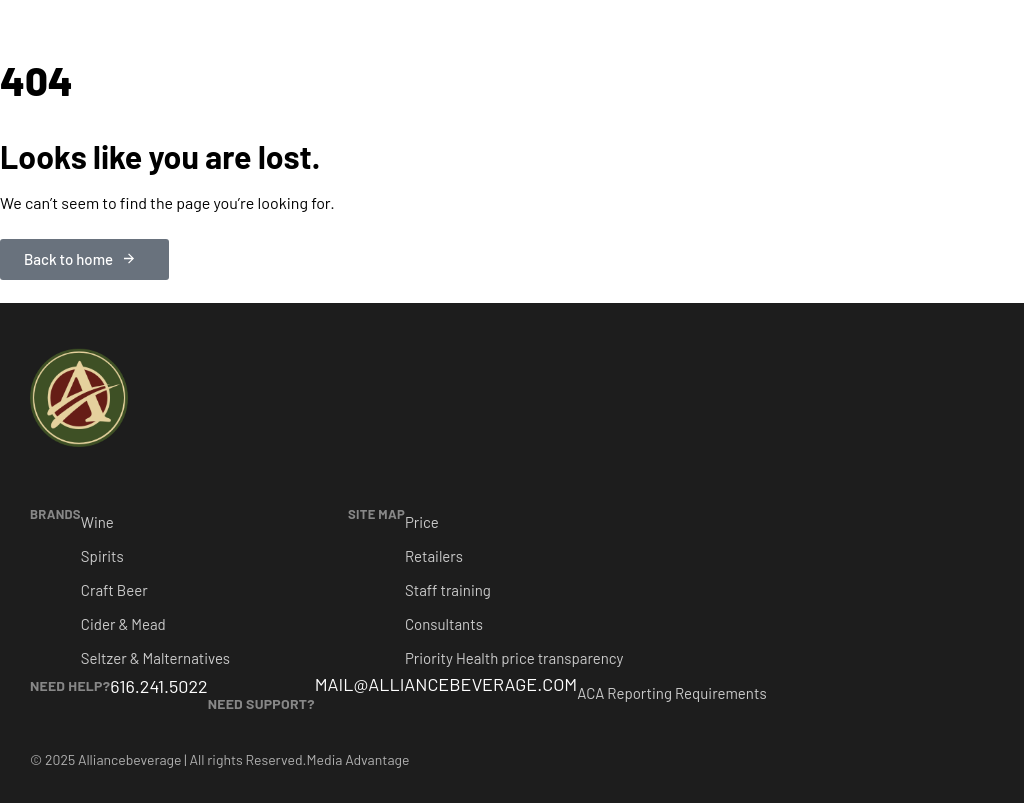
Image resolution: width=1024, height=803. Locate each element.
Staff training (448, 590)
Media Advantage (358, 759)
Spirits (102, 556)
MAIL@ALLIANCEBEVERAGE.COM (446, 684)
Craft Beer (114, 590)
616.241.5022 (158, 686)
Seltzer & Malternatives (155, 658)
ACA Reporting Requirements (671, 693)
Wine (97, 522)
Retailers (434, 556)
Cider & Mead (123, 624)
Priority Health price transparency (514, 658)
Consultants (444, 624)
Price (422, 522)
